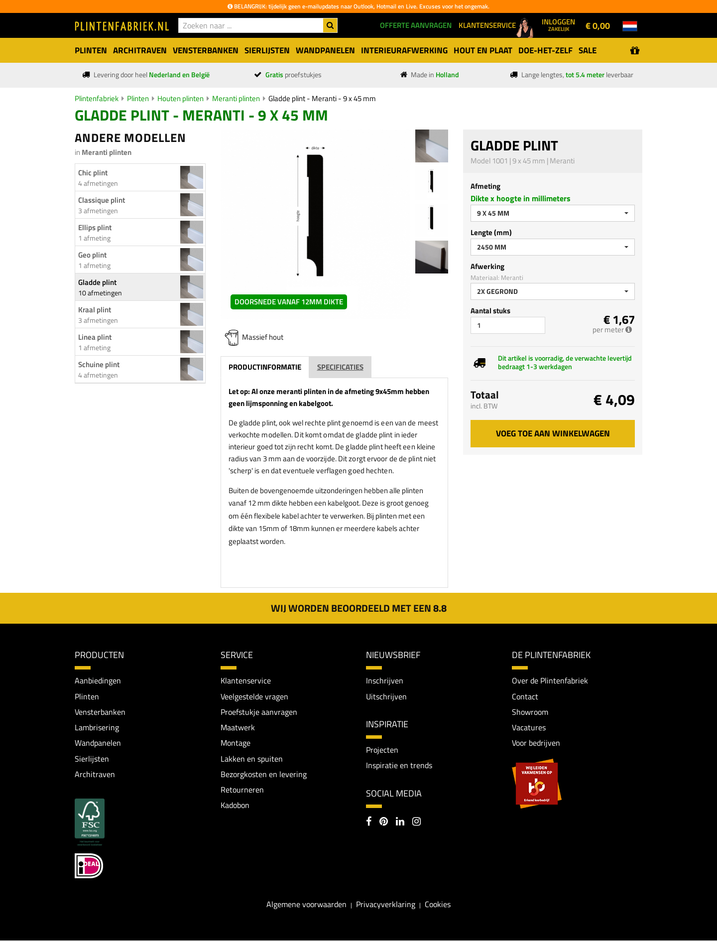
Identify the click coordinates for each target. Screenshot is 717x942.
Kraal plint (94, 309)
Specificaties (340, 367)
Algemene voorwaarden (306, 906)
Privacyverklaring (385, 906)
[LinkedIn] (400, 822)
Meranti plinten (236, 98)
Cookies (438, 906)
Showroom (530, 712)
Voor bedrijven (536, 744)
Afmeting (485, 186)
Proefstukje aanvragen (259, 712)
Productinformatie (265, 367)
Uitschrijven (386, 696)
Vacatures (529, 728)
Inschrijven (384, 680)
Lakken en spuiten (252, 759)
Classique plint (101, 200)
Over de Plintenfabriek (550, 680)
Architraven (95, 775)
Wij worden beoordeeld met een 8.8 (359, 608)
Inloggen (558, 24)
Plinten (138, 98)
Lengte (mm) (491, 232)
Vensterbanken (100, 712)
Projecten (382, 750)
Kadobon (235, 806)
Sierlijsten (92, 759)
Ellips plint (95, 227)
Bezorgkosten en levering (264, 775)
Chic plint (93, 172)
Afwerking (487, 266)
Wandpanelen (98, 744)
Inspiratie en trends (399, 766)
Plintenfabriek (97, 98)
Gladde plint (97, 282)
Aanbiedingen (98, 680)
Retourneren (242, 791)
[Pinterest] (383, 822)
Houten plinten (180, 98)
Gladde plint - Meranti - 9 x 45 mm (322, 98)
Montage (235, 744)
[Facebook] (368, 822)
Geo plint (92, 255)
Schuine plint (99, 364)
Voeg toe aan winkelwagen (553, 433)
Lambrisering (97, 728)
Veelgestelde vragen (254, 696)
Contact (525, 696)
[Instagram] (416, 822)
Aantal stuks (490, 310)
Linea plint (95, 337)
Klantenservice (246, 680)
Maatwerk (238, 728)
